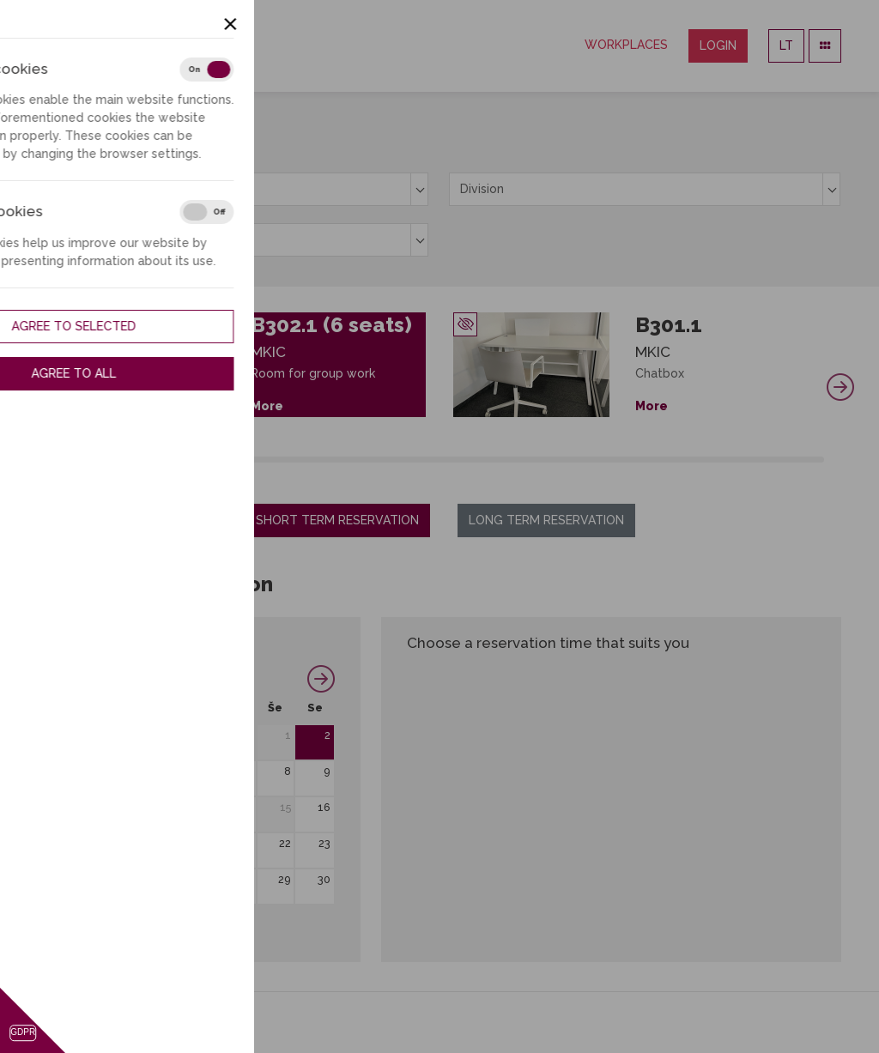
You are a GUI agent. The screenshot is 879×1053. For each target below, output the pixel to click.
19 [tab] (328, 460)
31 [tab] (506, 460)
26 (166, 879)
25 (129, 879)
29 (284, 879)
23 (324, 843)
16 (324, 807)
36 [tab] (580, 460)
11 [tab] (210, 460)
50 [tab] (786, 460)
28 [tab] (461, 460)
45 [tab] (713, 460)
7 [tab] (150, 460)
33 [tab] (536, 460)
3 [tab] (91, 460)
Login (718, 45)
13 (207, 807)
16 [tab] (284, 460)
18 (128, 843)
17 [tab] (299, 460)
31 (91, 915)
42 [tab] (669, 460)
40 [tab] (639, 460)
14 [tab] (254, 460)
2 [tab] (77, 460)
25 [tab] (417, 460)
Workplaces (626, 44)
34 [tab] (550, 460)
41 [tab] (653, 460)
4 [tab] (107, 460)
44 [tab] (698, 460)
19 (166, 843)
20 (206, 843)
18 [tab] (313, 460)
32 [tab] (520, 460)
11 (129, 807)
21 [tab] (358, 460)
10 (90, 807)
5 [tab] (121, 460)
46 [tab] (728, 460)
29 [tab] (477, 460)
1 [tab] (62, 460)
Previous (38, 387)
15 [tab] (269, 460)
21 (246, 843)
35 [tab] (565, 460)
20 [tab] (343, 460)
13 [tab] (240, 460)
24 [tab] (402, 460)
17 (91, 843)
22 (285, 843)
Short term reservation (337, 520)
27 (207, 879)
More (267, 406)
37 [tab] (594, 460)
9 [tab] (180, 460)
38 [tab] (610, 460)
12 (167, 807)
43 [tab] (683, 460)
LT (786, 45)
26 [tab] (432, 460)
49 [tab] (772, 460)
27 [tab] (447, 460)
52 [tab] (816, 460)
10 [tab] (195, 460)
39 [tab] (624, 460)
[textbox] (232, 189)
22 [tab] (373, 460)
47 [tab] (743, 460)
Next (840, 387)
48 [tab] (757, 460)
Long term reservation (546, 520)
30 (324, 879)
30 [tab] (491, 460)
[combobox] (232, 189)
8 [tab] (166, 460)
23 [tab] (387, 460)
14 (245, 807)
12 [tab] (225, 460)
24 (90, 879)
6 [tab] (136, 460)
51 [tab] (802, 460)
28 (245, 879)
